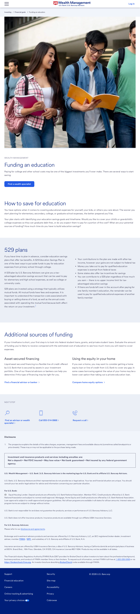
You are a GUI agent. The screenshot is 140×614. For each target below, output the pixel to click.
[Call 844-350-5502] (50, 416)
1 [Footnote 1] (35, 305)
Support (8, 574)
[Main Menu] (6, 4)
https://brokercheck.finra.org (17, 562)
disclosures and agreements (33, 529)
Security (51, 574)
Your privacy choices (16, 600)
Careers (8, 587)
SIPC (29, 539)
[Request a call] (81, 416)
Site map (51, 580)
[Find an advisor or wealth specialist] (19, 417)
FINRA (22, 539)
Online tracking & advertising (18, 593)
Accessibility (53, 587)
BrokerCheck (66, 562)
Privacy (50, 593)
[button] (131, 3)
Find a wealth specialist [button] (19, 184)
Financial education (14, 580)
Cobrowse (52, 600)
